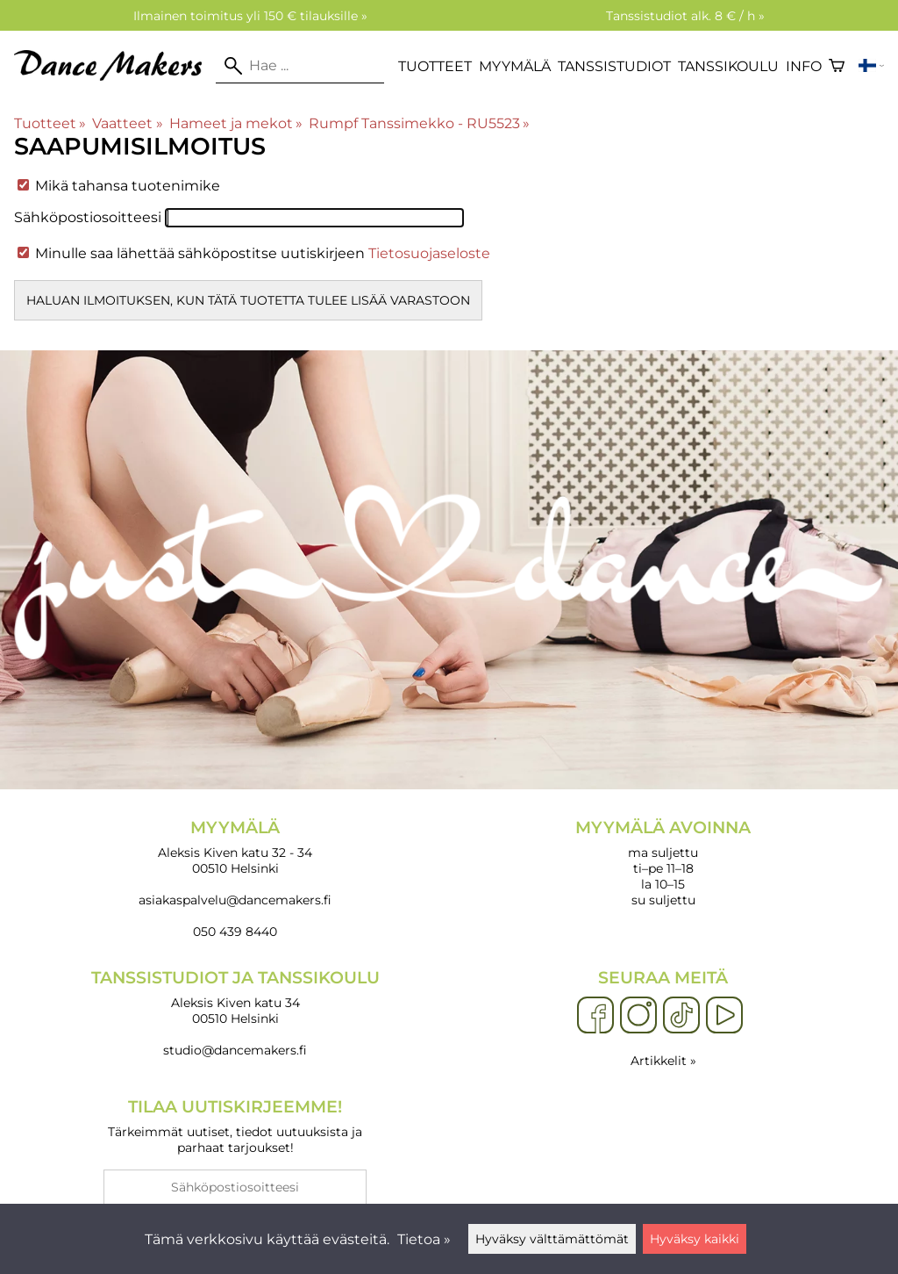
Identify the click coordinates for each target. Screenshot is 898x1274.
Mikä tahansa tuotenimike (119, 185)
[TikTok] (681, 1016)
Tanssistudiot (614, 66)
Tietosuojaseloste (429, 253)
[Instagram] (638, 1016)
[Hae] (300, 65)
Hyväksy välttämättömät (552, 1239)
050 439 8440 (235, 931)
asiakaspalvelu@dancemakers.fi (235, 900)
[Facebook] (595, 1016)
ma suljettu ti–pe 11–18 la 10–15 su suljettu (663, 862)
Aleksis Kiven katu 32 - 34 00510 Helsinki (235, 846)
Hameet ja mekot (236, 123)
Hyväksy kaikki (694, 1239)
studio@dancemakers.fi (235, 1050)
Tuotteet (435, 66)
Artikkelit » (663, 1061)
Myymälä (515, 66)
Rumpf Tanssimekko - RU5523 (419, 123)
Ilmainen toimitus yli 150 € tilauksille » (250, 16)
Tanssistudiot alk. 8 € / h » (685, 16)
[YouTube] (724, 1016)
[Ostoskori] (837, 66)
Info (804, 66)
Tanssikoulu (728, 66)
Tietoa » (424, 1239)
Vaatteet (127, 123)
